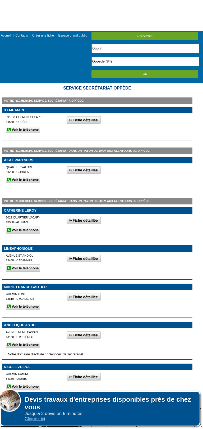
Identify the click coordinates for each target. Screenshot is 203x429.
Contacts (21, 35)
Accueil (6, 35)
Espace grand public (72, 35)
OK (145, 73)
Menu (101, 4)
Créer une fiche (43, 35)
